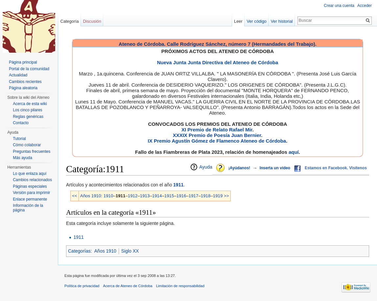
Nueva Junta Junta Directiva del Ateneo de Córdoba (217, 62)
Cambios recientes (25, 81)
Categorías (79, 251)
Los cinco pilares (27, 110)
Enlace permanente (30, 199)
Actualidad (18, 75)
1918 (206, 195)
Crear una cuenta (339, 5)
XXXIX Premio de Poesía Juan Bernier (217, 135)
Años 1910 (90, 195)
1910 (108, 195)
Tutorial (19, 138)
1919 (218, 195)
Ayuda (205, 167)
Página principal (23, 62)
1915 (169, 195)
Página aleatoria (23, 88)
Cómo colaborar (27, 145)
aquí (294, 152)
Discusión (92, 21)
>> (226, 195)
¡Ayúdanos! (239, 168)
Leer (238, 21)
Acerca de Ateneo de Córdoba (128, 286)
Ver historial (282, 21)
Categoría (69, 21)
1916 (181, 195)
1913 (145, 195)
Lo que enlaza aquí (29, 173)
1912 (133, 195)
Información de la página (28, 207)
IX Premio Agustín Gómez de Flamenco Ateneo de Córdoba (217, 141)
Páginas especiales (30, 186)
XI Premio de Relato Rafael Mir (216, 129)
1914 (157, 195)
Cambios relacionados (32, 180)
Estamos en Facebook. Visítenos (336, 168)
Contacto (21, 123)
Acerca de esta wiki (30, 103)
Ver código (257, 21)
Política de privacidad (81, 286)
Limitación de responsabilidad (180, 286)
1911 (178, 184)
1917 (194, 195)
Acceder (364, 5)
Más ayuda (22, 157)
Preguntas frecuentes (31, 151)
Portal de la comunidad (29, 69)
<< (74, 195)
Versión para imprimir (31, 192)
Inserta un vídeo (275, 168)
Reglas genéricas (28, 116)
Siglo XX (130, 251)
